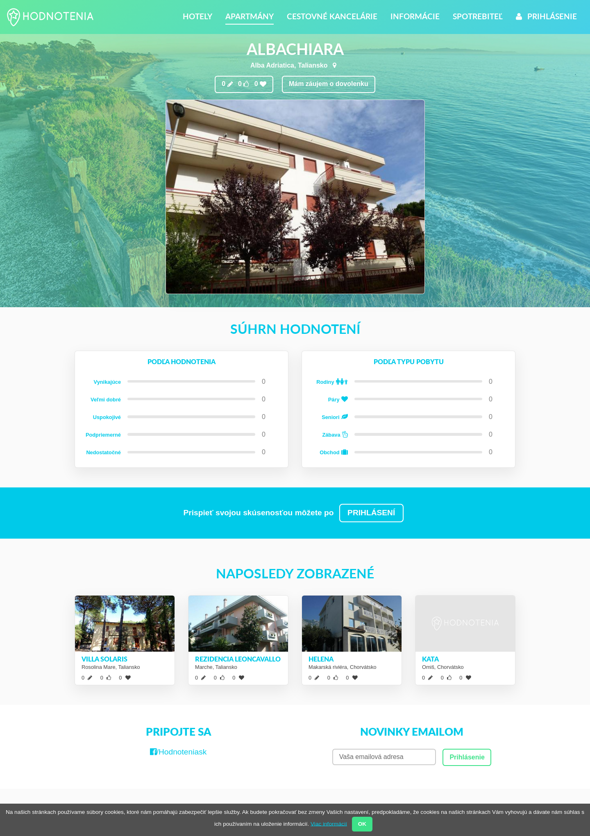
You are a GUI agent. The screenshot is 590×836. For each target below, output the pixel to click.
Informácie (415, 16)
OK (362, 824)
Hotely (197, 16)
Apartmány (249, 16)
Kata (430, 659)
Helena (321, 659)
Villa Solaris (104, 659)
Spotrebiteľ (478, 16)
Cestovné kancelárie (332, 16)
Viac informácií (329, 823)
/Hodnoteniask (178, 752)
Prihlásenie (546, 16)
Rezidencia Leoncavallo (238, 659)
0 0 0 (244, 84)
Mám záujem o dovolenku (328, 83)
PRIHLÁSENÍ (371, 512)
